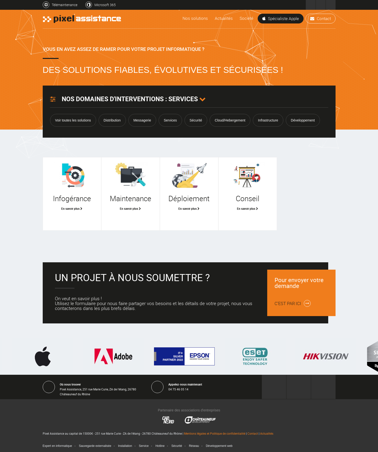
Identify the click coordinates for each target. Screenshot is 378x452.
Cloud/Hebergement (230, 120)
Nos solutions (195, 18)
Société (246, 18)
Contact (320, 18)
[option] (189, 356)
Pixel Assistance (311, 5)
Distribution (112, 120)
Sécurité (196, 120)
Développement (303, 120)
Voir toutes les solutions (73, 120)
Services (170, 120)
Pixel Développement (321, 5)
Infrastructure (268, 120)
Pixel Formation (331, 5)
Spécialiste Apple (280, 18)
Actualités (224, 18)
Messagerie (142, 120)
